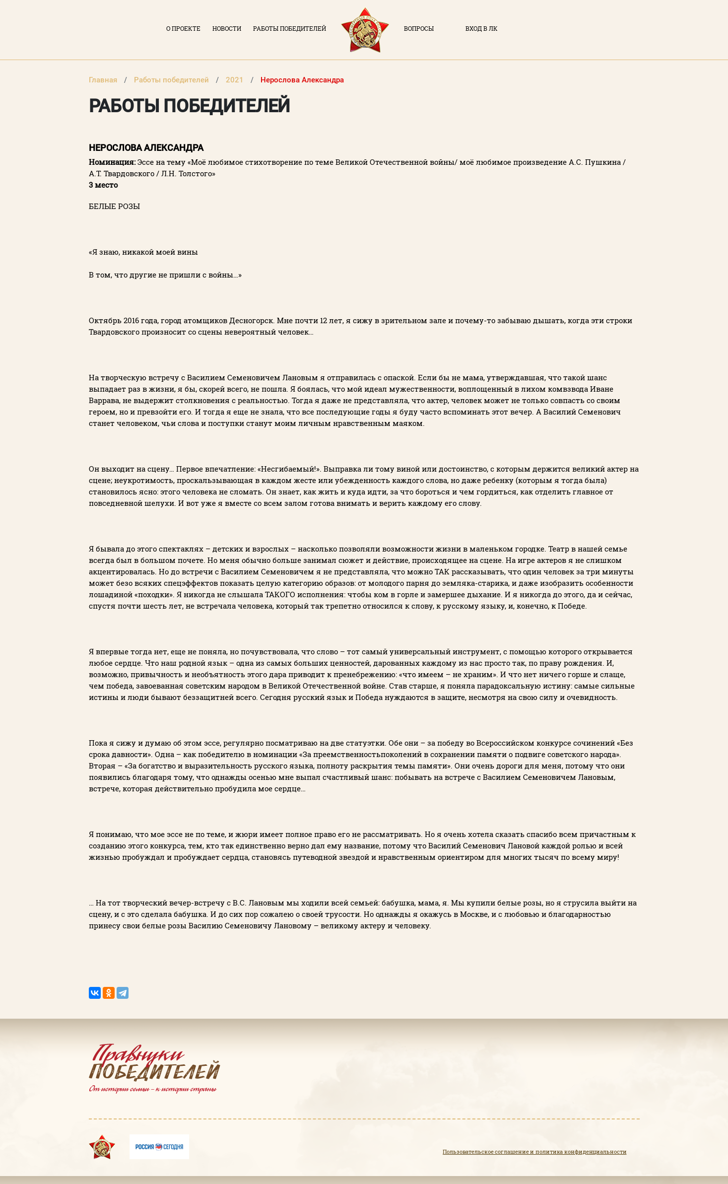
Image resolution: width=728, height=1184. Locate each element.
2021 (236, 79)
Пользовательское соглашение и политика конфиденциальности (534, 1151)
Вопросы (419, 28)
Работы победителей (289, 28)
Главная (104, 79)
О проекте (183, 28)
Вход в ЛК (481, 28)
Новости (226, 28)
